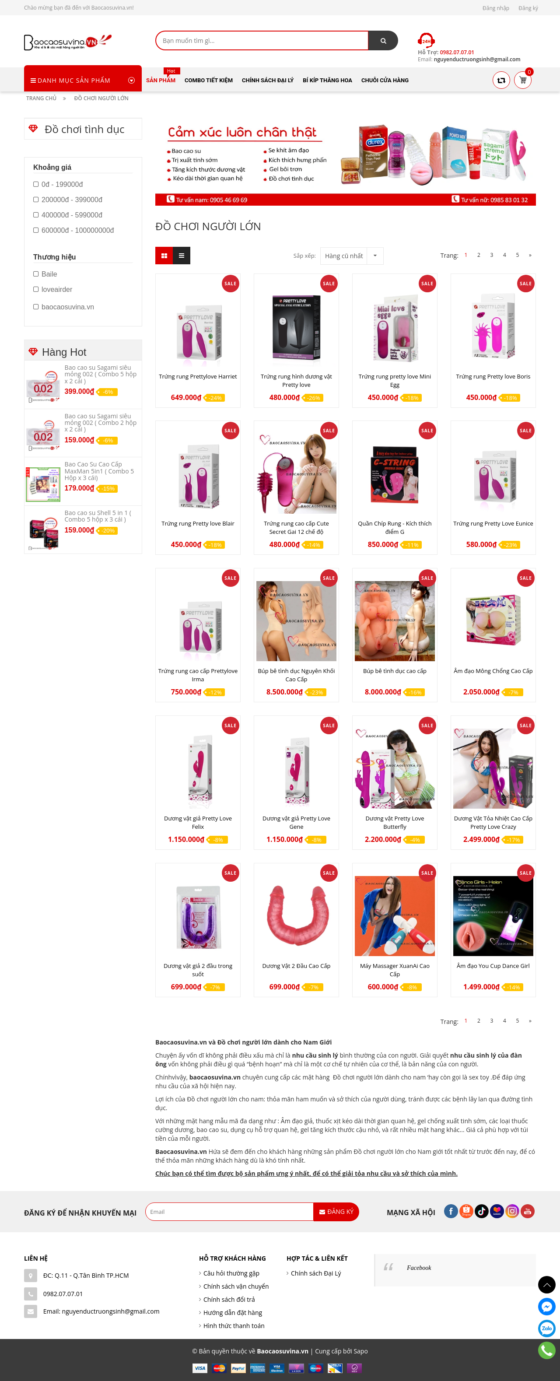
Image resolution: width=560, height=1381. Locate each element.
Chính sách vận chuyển (236, 1286)
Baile (45, 274)
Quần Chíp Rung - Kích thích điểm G (394, 527)
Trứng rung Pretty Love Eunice (493, 523)
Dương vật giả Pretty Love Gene (296, 822)
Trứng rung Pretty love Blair (197, 523)
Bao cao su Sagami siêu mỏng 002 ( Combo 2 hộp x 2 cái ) (101, 423)
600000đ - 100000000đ (73, 231)
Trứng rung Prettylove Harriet (198, 376)
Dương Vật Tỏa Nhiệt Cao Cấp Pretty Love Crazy (493, 822)
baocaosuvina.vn (215, 1077)
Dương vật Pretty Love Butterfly (394, 822)
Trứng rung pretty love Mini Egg (395, 380)
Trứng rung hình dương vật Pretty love (296, 380)
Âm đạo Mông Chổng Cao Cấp (493, 671)
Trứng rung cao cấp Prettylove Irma (198, 675)
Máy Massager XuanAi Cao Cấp (395, 970)
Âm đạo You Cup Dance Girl (493, 966)
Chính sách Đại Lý (316, 1273)
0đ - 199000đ (58, 185)
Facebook (419, 1268)
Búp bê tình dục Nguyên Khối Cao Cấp (296, 675)
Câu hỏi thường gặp (231, 1273)
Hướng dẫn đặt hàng (232, 1312)
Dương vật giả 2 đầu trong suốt (198, 970)
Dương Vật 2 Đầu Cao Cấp (296, 966)
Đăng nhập (496, 8)
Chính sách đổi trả (229, 1299)
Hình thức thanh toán (234, 1325)
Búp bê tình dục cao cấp (395, 671)
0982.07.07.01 (63, 1294)
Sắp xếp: (305, 255)
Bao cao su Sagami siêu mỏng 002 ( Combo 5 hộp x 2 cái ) (101, 374)
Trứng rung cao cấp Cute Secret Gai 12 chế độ (296, 527)
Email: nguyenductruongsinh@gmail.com (101, 1311)
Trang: (449, 255)
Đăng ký (528, 8)
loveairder (52, 290)
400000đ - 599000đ (67, 215)
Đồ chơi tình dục (84, 129)
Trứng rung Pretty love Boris (493, 376)
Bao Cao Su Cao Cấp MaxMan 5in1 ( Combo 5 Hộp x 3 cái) (99, 471)
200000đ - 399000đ (67, 200)
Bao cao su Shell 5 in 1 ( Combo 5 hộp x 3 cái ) (98, 515)
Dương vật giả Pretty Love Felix (198, 822)
